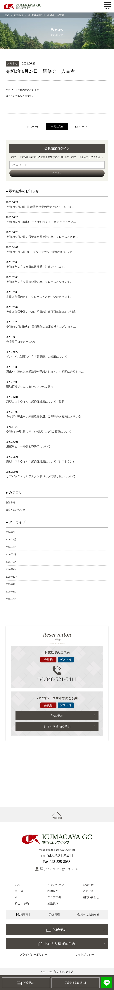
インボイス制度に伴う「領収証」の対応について (36, 356)
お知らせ (18, 15)
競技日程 (54, 914)
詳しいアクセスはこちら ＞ (59, 869)
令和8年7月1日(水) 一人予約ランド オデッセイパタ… (41, 221)
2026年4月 (11, 547)
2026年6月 (11, 532)
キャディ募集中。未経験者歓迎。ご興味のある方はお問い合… (45, 416)
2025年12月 (12, 576)
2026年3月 (11, 554)
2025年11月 (12, 584)
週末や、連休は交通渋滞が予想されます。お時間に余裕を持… (45, 371)
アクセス (88, 891)
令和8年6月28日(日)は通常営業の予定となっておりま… (40, 206)
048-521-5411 (57, 679)
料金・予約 (22, 903)
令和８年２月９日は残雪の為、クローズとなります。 (39, 281)
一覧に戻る (57, 126)
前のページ (33, 126)
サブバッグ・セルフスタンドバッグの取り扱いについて (40, 476)
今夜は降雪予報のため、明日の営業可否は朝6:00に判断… (42, 311)
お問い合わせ (90, 897)
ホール (19, 897)
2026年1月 (11, 569)
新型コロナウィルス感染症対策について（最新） (36, 401)
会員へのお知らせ (15, 509)
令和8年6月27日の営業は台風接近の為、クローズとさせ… (42, 236)
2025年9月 (11, 599)
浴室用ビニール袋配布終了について (28, 446)
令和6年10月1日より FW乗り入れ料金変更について (38, 431)
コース (19, 891)
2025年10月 (12, 591)
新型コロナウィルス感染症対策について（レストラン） (40, 461)
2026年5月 (11, 539)
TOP (7, 15)
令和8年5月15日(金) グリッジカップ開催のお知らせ (39, 251)
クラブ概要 (54, 897)
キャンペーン (55, 884)
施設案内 (52, 903)
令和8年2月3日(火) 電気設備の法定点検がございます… (41, 326)
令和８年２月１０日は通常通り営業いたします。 (36, 266)
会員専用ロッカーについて (22, 341)
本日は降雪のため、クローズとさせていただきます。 (39, 296)
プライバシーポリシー (33, 954)
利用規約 (52, 891)
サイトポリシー (84, 954)
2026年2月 (11, 561)
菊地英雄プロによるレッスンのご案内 (29, 386)
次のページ (81, 126)
